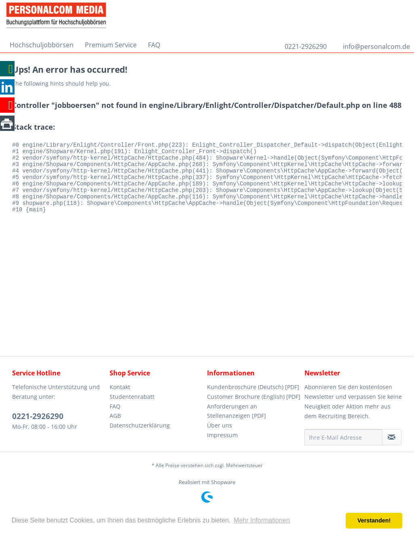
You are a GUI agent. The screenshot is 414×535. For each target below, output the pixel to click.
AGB (115, 415)
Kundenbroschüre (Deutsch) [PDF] (253, 387)
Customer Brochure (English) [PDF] (253, 396)
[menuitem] (41, 45)
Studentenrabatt (132, 396)
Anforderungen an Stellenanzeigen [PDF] (236, 411)
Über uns (219, 425)
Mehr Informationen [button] (262, 520)
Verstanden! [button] (374, 520)
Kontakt (120, 387)
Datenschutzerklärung (140, 425)
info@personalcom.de (376, 46)
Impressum (222, 435)
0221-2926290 (306, 46)
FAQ (115, 406)
